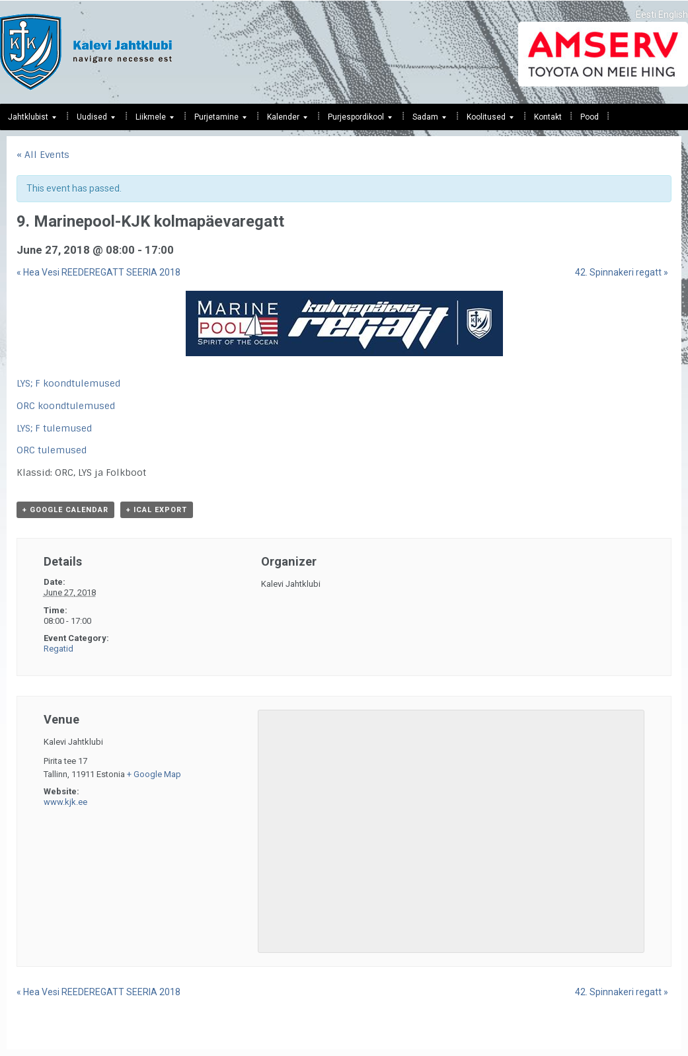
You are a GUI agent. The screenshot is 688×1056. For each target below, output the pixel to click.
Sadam (425, 120)
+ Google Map (154, 774)
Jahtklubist (28, 120)
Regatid (58, 649)
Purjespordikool (356, 120)
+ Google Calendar (65, 510)
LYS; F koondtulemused (68, 383)
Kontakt (548, 117)
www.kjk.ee (65, 802)
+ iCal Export (156, 510)
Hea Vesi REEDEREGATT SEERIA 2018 (98, 272)
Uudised (92, 120)
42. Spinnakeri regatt (621, 272)
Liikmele (151, 120)
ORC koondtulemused (66, 406)
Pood (589, 117)
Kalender (283, 120)
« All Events (43, 155)
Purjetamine (216, 120)
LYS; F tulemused (54, 428)
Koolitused (486, 120)
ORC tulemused (52, 450)
